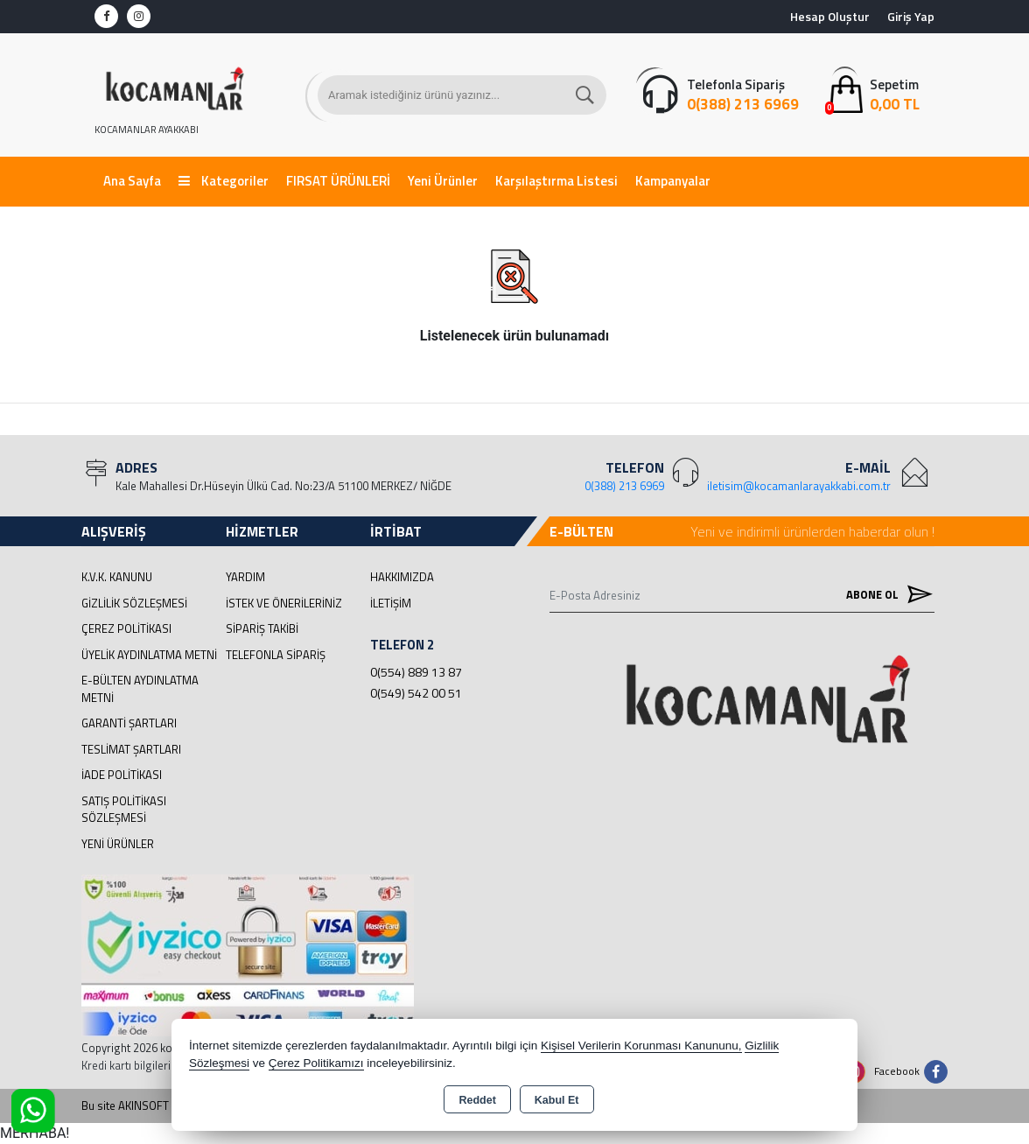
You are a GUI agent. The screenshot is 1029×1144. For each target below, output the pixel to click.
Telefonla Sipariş (276, 654)
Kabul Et (557, 1100)
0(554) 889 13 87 (416, 672)
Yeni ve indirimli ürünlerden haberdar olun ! (812, 531)
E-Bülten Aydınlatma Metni (140, 688)
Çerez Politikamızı (316, 1063)
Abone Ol (885, 595)
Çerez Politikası (126, 628)
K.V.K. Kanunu (116, 577)
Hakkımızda (402, 577)
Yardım (245, 577)
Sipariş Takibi (262, 628)
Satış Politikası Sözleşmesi (123, 809)
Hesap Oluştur (830, 16)
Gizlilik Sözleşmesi (134, 603)
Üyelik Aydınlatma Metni (149, 654)
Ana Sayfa (132, 181)
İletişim (390, 603)
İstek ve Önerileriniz (284, 603)
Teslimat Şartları (131, 749)
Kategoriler (223, 181)
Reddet (476, 1100)
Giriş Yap (910, 16)
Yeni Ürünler (117, 844)
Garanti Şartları (129, 723)
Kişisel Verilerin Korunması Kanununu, (641, 1045)
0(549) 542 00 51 (416, 693)
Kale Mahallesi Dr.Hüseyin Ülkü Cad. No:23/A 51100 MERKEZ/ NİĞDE (284, 486)
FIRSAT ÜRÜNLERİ (338, 181)
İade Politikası (121, 774)
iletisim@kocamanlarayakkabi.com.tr (799, 486)
